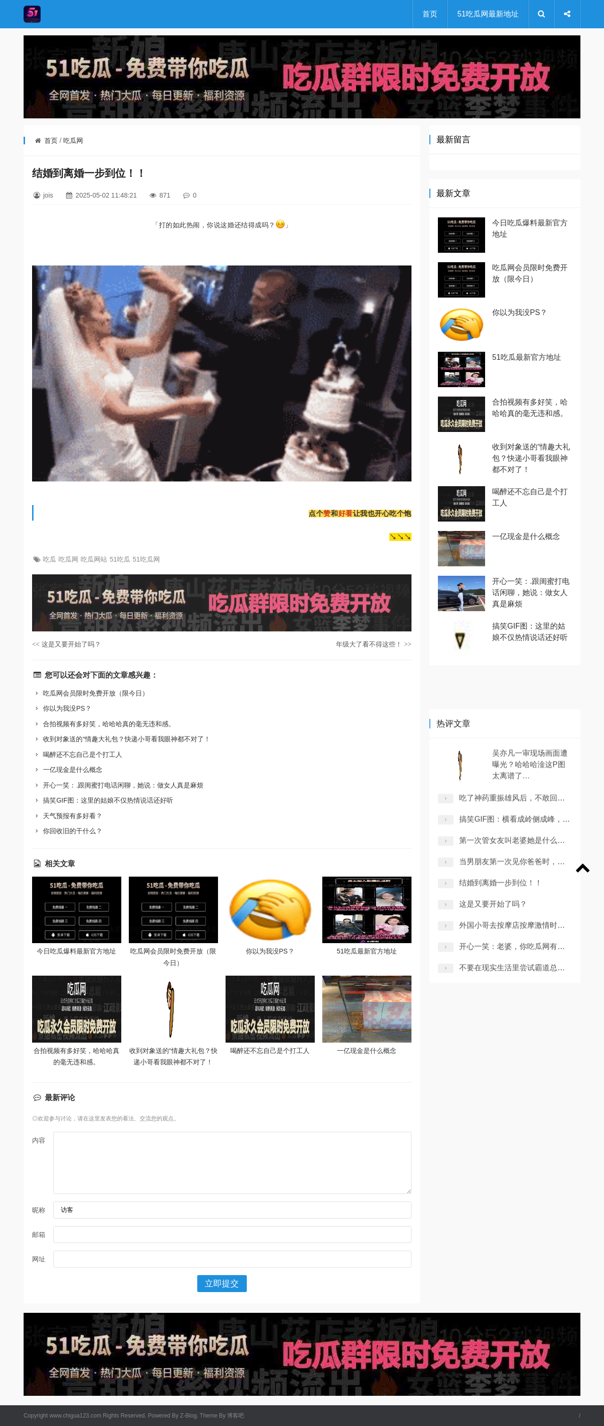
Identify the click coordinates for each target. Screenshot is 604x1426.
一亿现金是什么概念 (67, 769)
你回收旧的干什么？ (67, 831)
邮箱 (38, 1234)
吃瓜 (49, 559)
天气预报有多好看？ (67, 816)
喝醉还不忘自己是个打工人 (77, 754)
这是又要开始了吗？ (66, 644)
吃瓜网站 (94, 559)
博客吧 (235, 1415)
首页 (429, 14)
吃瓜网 (73, 140)
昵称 (38, 1210)
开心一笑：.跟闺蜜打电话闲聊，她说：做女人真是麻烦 (117, 785)
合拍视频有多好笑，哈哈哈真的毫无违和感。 (103, 724)
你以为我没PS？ (62, 708)
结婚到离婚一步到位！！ (500, 1071)
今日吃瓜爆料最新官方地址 (76, 951)
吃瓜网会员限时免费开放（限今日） (90, 693)
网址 (38, 1259)
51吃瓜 (119, 559)
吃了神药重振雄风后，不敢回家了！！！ (527, 986)
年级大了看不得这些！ (373, 644)
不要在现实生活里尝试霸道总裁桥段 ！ (524, 1156)
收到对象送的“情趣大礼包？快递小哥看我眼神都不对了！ (121, 739)
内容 (38, 1140)
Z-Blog (188, 1415)
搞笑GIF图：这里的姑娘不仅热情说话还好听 (102, 800)
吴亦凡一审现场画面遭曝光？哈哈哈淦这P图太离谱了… (530, 952)
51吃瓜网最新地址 (488, 14)
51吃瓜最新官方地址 (367, 951)
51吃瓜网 (146, 559)
